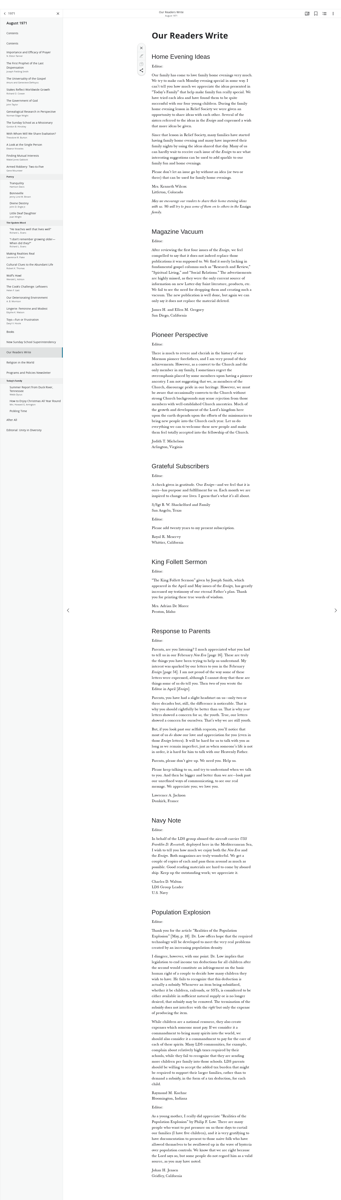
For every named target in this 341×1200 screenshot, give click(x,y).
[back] (5, 19)
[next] (335, 604)
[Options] (333, 19)
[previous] (68, 604)
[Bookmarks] (316, 19)
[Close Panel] (58, 19)
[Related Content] (324, 19)
